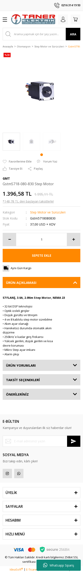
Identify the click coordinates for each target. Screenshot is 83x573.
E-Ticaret (32, 569)
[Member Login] (63, 19)
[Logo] (33, 19)
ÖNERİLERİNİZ (17, 394)
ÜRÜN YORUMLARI (21, 365)
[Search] (41, 34)
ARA (73, 34)
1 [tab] (41, 154)
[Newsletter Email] (41, 441)
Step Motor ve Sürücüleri (48, 212)
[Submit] (73, 441)
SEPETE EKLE (41, 255)
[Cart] (75, 19)
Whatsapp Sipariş (58, 565)
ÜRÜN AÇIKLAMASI (21, 282)
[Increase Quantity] (73, 239)
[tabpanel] (11, 142)
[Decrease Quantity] (9, 239)
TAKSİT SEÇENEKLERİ (23, 380)
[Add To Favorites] (17, 161)
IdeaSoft (16, 569)
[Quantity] (41, 239)
